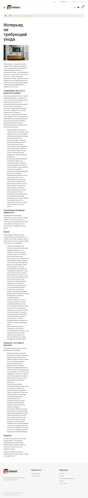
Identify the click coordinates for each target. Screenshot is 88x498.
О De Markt (61, 473)
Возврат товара (63, 483)
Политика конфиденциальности (67, 478)
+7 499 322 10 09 (35, 476)
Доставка (61, 476)
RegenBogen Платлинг (22, 413)
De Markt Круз (23, 431)
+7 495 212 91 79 (63, 1)
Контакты (61, 481)
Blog (10, 15)
